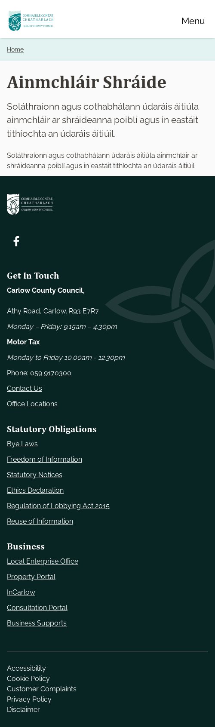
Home (15, 49)
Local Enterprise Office (42, 561)
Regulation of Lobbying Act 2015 (58, 506)
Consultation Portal (37, 608)
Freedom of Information (44, 459)
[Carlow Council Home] (107, 204)
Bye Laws (22, 444)
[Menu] (193, 20)
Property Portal (31, 577)
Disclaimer (23, 710)
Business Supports (37, 623)
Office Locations (32, 404)
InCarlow (21, 592)
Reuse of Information (40, 521)
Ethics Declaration (35, 490)
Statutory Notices (34, 475)
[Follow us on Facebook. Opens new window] (16, 241)
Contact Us (24, 388)
